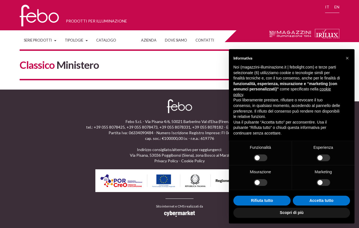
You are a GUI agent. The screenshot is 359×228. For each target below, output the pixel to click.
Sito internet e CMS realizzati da (179, 210)
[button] (347, 58)
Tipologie (76, 40)
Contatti (204, 40)
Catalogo (106, 40)
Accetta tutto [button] (321, 200)
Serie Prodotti (40, 40)
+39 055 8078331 (174, 127)
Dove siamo (176, 40)
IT (327, 6)
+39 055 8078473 (142, 127)
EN (336, 6)
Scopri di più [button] (292, 212)
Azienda (149, 40)
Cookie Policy (193, 160)
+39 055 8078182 (207, 127)
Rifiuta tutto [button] (262, 200)
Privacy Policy (166, 160)
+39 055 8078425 (109, 127)
